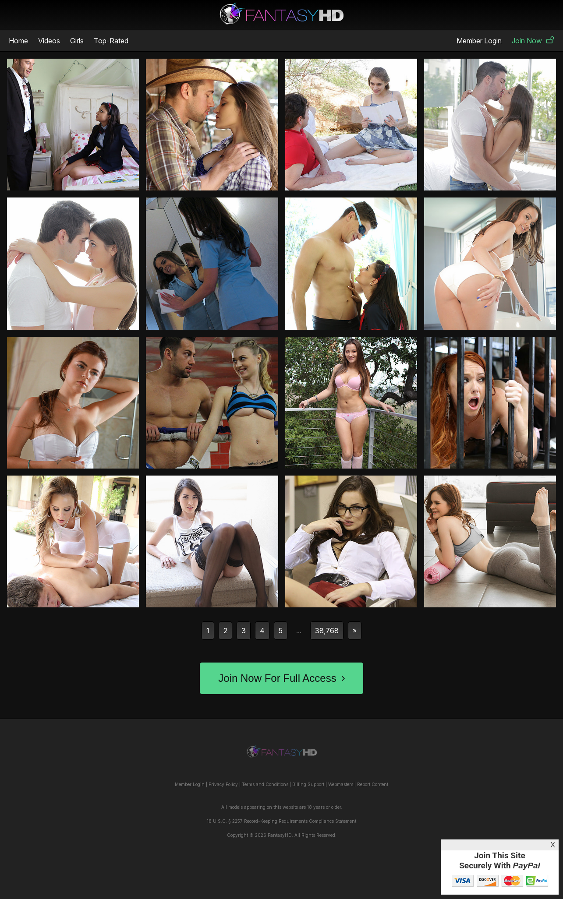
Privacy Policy (223, 784)
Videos (49, 40)
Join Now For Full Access (281, 678)
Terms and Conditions (265, 784)
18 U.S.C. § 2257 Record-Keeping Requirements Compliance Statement (281, 821)
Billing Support (308, 784)
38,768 (327, 630)
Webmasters (340, 784)
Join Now (533, 40)
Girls (77, 40)
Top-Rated (111, 40)
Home (18, 40)
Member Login (479, 40)
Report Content (372, 784)
